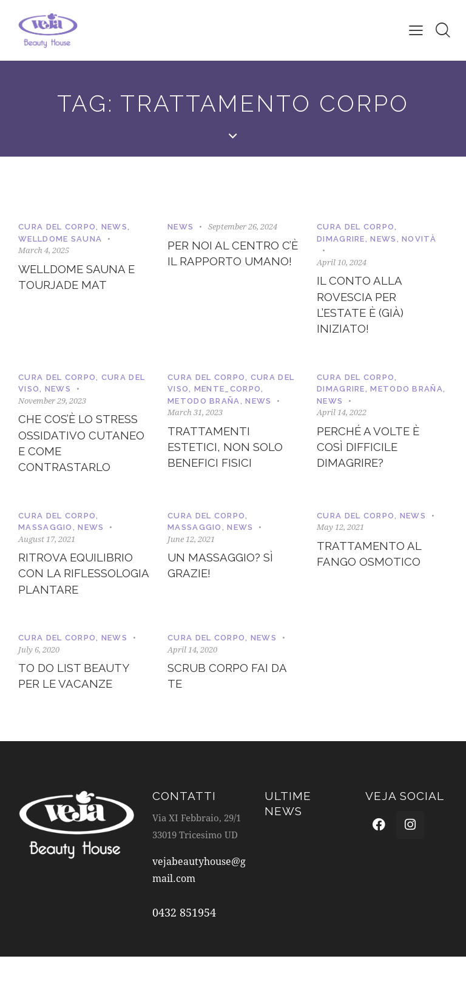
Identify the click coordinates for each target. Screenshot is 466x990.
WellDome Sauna (60, 238)
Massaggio (45, 537)
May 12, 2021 (340, 537)
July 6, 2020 (38, 680)
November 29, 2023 (52, 405)
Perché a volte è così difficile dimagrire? (372, 454)
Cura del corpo (57, 226)
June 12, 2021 (191, 548)
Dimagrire (341, 238)
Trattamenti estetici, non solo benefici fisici (228, 454)
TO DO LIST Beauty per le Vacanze (77, 709)
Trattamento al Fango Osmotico (372, 565)
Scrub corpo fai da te (231, 709)
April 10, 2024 (341, 262)
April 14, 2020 (192, 680)
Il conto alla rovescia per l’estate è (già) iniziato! (363, 307)
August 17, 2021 (46, 548)
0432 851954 (184, 945)
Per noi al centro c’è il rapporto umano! (226, 263)
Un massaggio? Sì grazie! (223, 577)
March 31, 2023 (195, 417)
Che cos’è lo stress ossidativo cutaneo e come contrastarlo (82, 451)
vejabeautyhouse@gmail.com (194, 903)
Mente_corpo (227, 394)
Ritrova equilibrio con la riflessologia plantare (79, 594)
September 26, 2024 (242, 226)
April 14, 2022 (341, 417)
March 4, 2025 (43, 250)
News (114, 226)
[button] (415, 30)
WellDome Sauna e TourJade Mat (81, 278)
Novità (419, 238)
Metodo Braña (203, 405)
